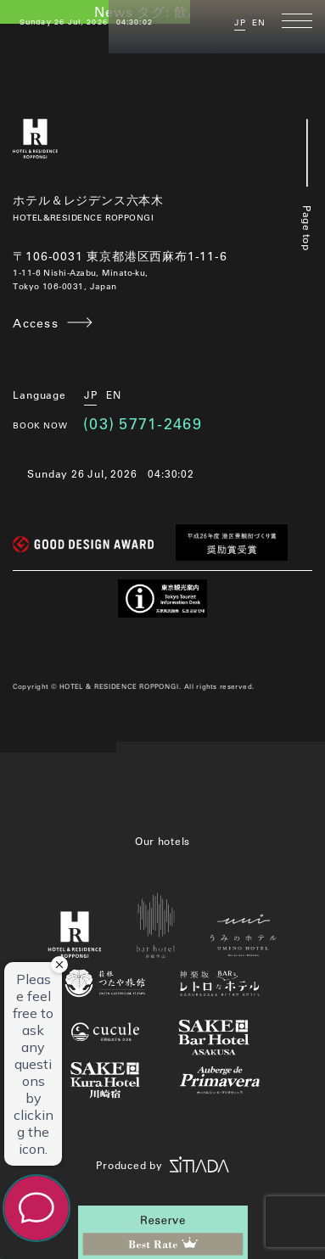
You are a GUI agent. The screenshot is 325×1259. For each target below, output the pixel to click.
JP (240, 22)
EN (259, 22)
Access (36, 323)
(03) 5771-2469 (142, 423)
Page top (307, 184)
